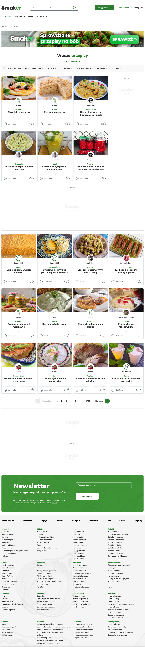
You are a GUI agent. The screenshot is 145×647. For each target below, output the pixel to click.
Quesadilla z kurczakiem (117, 635)
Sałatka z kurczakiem (116, 540)
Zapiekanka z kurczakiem (82, 627)
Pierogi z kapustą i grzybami (119, 579)
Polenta (40, 587)
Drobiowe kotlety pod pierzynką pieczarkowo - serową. (54, 272)
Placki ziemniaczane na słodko (90, 325)
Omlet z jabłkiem (8, 545)
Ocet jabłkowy (113, 599)
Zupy (55, 376)
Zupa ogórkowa (78, 553)
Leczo (3, 624)
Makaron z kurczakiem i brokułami (50, 624)
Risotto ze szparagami (45, 579)
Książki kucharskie (24, 16)
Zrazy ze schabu (43, 551)
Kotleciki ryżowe (43, 584)
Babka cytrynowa (79, 579)
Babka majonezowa (80, 601)
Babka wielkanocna (80, 576)
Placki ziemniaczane (45, 540)
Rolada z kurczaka (115, 630)
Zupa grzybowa (114, 571)
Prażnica (4, 556)
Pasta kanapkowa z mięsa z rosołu (14, 551)
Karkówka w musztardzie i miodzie (90, 380)
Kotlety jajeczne (114, 624)
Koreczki (4, 607)
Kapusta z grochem (115, 573)
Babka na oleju (7, 573)
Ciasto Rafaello (7, 576)
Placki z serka (6, 548)
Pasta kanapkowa (8, 540)
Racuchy (4, 537)
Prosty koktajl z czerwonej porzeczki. (126, 380)
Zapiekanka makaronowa (47, 548)
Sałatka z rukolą (114, 545)
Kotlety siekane (43, 542)
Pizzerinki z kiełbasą (19, 112)
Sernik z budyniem (8, 565)
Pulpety (40, 534)
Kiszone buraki (113, 607)
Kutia (110, 584)
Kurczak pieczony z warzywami (49, 581)
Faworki (4, 599)
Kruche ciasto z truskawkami (126, 325)
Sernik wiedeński (43, 610)
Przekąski (18, 110)
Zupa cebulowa (78, 559)
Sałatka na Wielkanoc (116, 548)
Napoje (55, 164)
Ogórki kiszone (113, 601)
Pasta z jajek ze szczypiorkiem (48, 599)
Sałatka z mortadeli (115, 551)
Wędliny (90, 376)
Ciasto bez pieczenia (9, 581)
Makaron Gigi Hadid (44, 638)
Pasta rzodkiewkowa (45, 604)
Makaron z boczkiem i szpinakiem (50, 641)
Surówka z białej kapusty (117, 556)
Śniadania (19, 164)
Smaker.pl (4, 26)
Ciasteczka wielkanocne (81, 573)
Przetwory (91, 164)
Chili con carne (7, 635)
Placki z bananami (8, 553)
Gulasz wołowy (7, 632)
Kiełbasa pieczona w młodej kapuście (126, 271)
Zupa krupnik (77, 537)
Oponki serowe (7, 601)
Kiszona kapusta (114, 596)
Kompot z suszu (114, 581)
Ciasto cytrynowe (8, 584)
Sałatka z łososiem (115, 537)
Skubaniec (5, 590)
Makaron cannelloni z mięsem (48, 643)
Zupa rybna (112, 568)
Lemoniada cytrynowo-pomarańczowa (54, 168)
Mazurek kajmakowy (80, 599)
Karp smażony (113, 576)
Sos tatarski (77, 584)
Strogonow (5, 630)
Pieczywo (76, 520)
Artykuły (42, 16)
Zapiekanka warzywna (81, 632)
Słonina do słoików (115, 618)
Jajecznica (5, 532)
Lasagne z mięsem (79, 638)
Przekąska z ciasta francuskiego (120, 632)
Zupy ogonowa (78, 532)
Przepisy (6, 16)
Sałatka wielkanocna (80, 587)
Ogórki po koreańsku (116, 615)
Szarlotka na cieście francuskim (13, 604)
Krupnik (40, 568)
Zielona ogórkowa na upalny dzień (54, 380)
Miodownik (5, 587)
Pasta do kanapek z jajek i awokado (19, 168)
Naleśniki (5, 542)
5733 (88, 401)
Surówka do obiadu (115, 532)
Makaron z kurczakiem (45, 537)
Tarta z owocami (78, 596)
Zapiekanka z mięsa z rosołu (83, 635)
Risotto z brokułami (44, 576)
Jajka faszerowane (79, 565)
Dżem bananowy (114, 612)
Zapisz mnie (87, 496)
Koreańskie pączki (8, 610)
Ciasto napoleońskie (55, 112)
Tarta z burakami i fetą (117, 627)
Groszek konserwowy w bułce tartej (90, 271)
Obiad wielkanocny (79, 568)
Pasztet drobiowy (79, 571)
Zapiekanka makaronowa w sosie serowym (53, 627)
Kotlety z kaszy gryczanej (46, 571)
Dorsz (39, 545)
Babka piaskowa (79, 581)
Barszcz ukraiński (79, 540)
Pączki (3, 596)
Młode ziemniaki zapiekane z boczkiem (18, 380)
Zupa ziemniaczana (79, 545)
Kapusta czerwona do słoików (119, 610)
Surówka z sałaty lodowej (118, 534)
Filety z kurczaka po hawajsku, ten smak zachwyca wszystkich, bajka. (91, 116)
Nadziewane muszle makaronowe (50, 630)
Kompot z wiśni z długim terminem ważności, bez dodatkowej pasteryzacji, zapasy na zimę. (90, 170)
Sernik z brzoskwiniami (46, 607)
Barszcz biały (77, 542)
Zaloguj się (138, 8)
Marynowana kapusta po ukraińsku (121, 604)
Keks (110, 587)
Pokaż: (72, 61)
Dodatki (90, 267)
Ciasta (54, 110)
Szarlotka (5, 571)
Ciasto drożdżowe (8, 568)
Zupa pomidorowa (79, 556)
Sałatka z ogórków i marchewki (19, 325)
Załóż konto (124, 8)
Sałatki (54, 322)
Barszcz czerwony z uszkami (119, 565)
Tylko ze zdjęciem (14, 69)
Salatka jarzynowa (115, 542)
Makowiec (5, 579)
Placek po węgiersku (9, 627)
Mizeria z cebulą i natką (54, 324)
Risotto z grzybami (44, 573)
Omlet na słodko (7, 534)
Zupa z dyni (76, 534)
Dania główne (90, 110)
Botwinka (40, 596)
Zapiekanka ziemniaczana (82, 630)
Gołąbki (40, 565)
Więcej (54, 503)
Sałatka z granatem (115, 553)
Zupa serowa (77, 548)
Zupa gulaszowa (78, 551)
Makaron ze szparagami (46, 601)
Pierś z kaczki (42, 532)
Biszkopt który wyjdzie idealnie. (19, 271)
